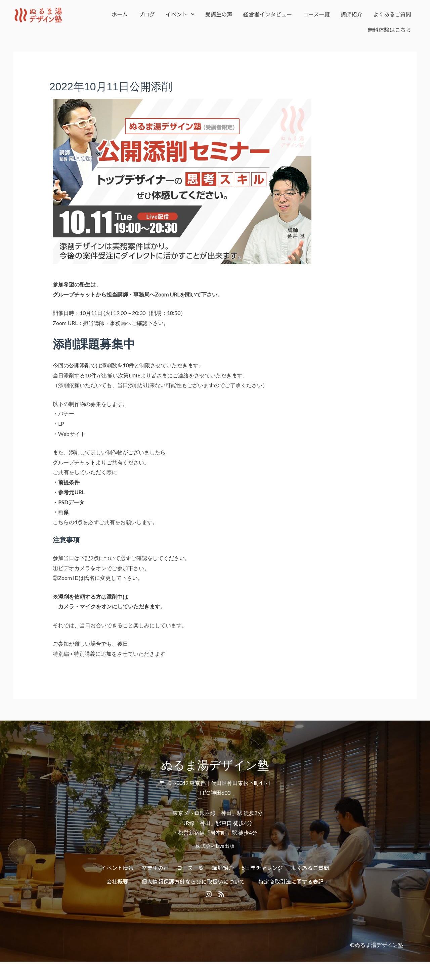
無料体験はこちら (389, 30)
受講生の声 (218, 14)
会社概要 (117, 881)
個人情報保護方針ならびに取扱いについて (193, 881)
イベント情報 (117, 867)
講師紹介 (351, 14)
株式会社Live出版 (215, 845)
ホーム (120, 14)
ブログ (146, 14)
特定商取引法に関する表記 (291, 881)
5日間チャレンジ (262, 867)
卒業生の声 (155, 867)
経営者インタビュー (267, 14)
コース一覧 (316, 14)
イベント (180, 14)
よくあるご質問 (392, 14)
